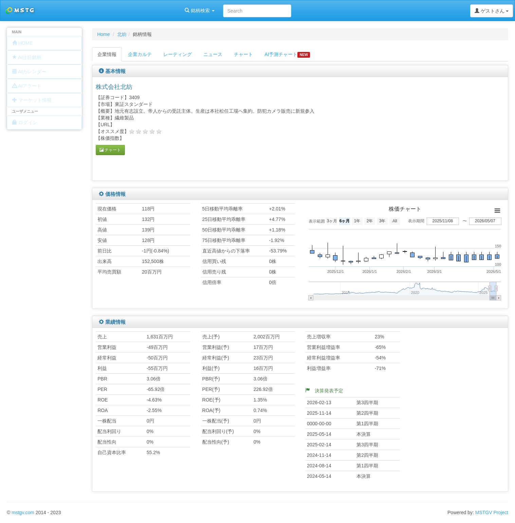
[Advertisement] (432, 127)
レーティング (177, 54)
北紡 (122, 34)
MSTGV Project (491, 512)
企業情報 (106, 54)
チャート (243, 54)
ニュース (212, 54)
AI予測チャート (287, 55)
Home (103, 34)
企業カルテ (140, 54)
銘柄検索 (88, 10)
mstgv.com (23, 512)
